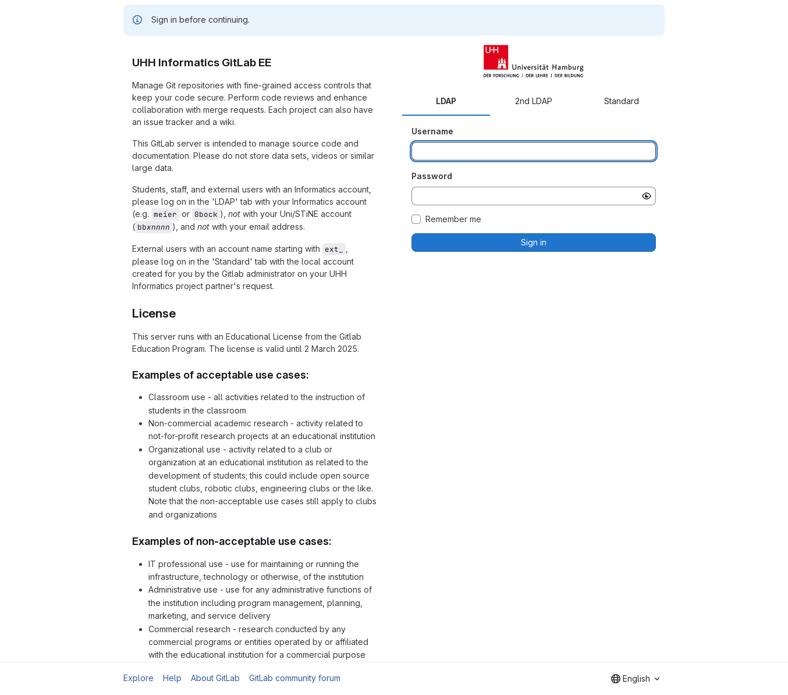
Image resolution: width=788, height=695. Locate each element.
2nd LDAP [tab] (533, 101)
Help (172, 678)
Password (431, 176)
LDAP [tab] (446, 101)
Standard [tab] (621, 101)
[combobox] (635, 679)
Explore (138, 678)
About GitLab (215, 678)
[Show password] (646, 196)
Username (432, 131)
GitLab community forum (294, 678)
